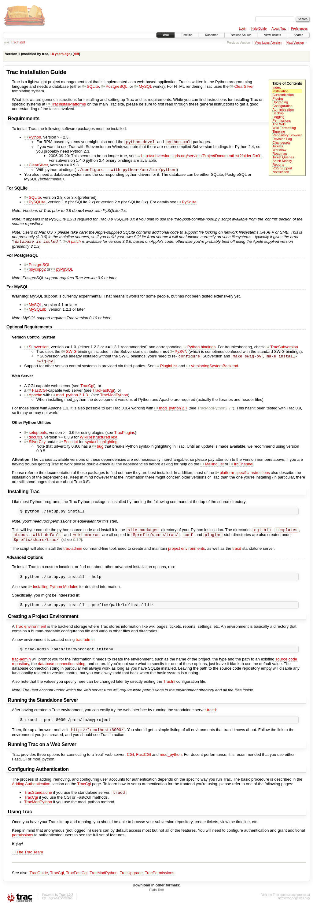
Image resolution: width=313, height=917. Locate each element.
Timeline (186, 35)
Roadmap (211, 35)
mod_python (171, 764)
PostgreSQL (114, 86)
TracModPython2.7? (215, 411)
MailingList (211, 467)
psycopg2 (35, 271)
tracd (236, 554)
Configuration (282, 106)
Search (298, 35)
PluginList (166, 369)
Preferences (299, 28)
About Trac (278, 28)
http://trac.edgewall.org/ (294, 909)
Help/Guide (259, 28)
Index (276, 87)
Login (242, 28)
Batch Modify (282, 161)
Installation (280, 91)
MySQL (143, 86)
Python (32, 137)
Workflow (279, 150)
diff (76, 54)
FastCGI (37, 393)
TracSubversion (282, 348)
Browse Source (241, 35)
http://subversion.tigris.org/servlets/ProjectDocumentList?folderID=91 (199, 156)
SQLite (90, 86)
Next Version (295, 42)
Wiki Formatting (284, 128)
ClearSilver (242, 86)
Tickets (277, 146)
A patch (72, 243)
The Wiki (278, 124)
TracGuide (39, 883)
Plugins (277, 98)
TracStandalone (38, 803)
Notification (280, 172)
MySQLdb (35, 311)
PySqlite (187, 203)
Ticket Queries (283, 157)
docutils (33, 440)
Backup (278, 113)
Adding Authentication (31, 794)
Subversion (36, 348)
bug (98, 449)
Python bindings (199, 348)
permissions (22, 845)
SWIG (69, 353)
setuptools (35, 435)
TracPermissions (159, 883)
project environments (186, 554)
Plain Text (156, 900)
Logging (278, 117)
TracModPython (114, 398)
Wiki (165, 35)
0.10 (77, 545)
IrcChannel (241, 467)
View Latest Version (268, 42)
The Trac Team (27, 862)
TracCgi (87, 388)
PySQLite (35, 203)
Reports (278, 164)
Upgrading (280, 102)
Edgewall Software (59, 909)
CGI (130, 764)
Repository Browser (287, 135)
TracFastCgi (103, 393)
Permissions (281, 120)
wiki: (6, 42)
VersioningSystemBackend (212, 369)
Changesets (281, 142)
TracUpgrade (131, 883)
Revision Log (282, 139)
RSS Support (282, 168)
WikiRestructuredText (98, 440)
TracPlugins (124, 435)
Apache (33, 398)
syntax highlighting (101, 444)
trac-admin (72, 554)
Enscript (68, 444)
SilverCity (35, 444)
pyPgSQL (62, 271)
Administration (283, 109)
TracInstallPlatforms (66, 104)
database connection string (61, 672)
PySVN (178, 353)
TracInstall (18, 42)
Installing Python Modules (53, 593)
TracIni (169, 690)
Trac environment (30, 634)
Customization (283, 95)
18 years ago (60, 54)
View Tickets (272, 35)
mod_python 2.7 (170, 411)
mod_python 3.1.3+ (70, 398)
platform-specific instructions (242, 475)
